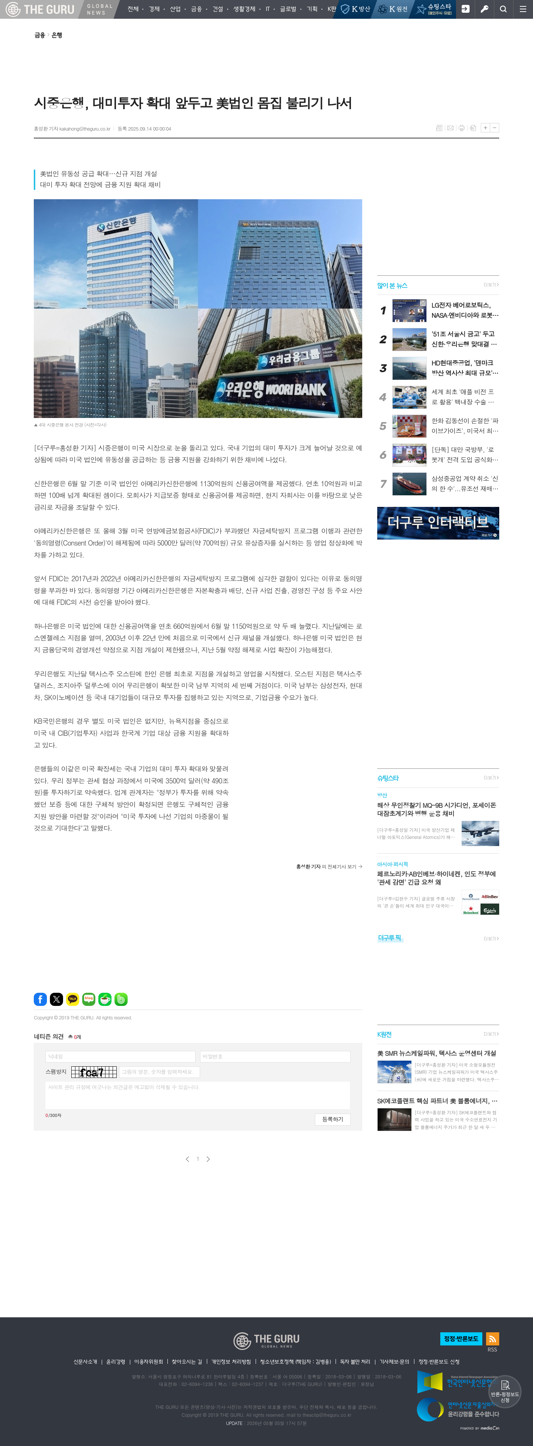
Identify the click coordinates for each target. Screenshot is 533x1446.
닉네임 (55, 1056)
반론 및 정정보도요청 (505, 1391)
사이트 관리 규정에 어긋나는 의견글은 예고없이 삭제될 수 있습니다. (124, 1087)
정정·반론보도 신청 (439, 1361)
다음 (208, 1159)
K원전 (384, 1034)
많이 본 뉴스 (392, 285)
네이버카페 (104, 999)
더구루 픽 (389, 937)
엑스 (56, 999)
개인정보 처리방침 (231, 1361)
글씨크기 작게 (494, 127)
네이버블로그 (88, 999)
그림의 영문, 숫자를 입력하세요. (157, 1071)
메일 (450, 128)
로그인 (484, 9)
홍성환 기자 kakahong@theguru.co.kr (72, 128)
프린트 (461, 128)
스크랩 (473, 128)
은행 (56, 35)
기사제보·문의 (394, 1361)
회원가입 (465, 9)
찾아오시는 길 (187, 1361)
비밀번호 (213, 1056)
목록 (439, 128)
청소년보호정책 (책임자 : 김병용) (295, 1361)
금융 (40, 35)
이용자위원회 (148, 1361)
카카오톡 (72, 999)
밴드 (121, 999)
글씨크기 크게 (485, 127)
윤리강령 (115, 1361)
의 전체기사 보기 (326, 866)
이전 (187, 1159)
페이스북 (40, 999)
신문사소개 (86, 1361)
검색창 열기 (503, 9)
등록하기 (332, 1119)
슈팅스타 (387, 778)
